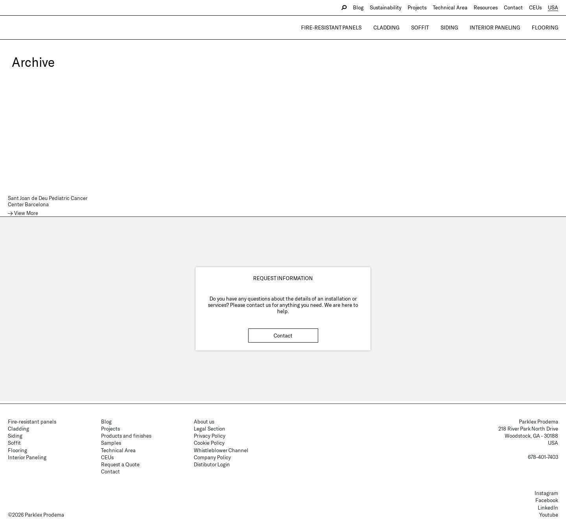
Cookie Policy (209, 443)
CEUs (535, 7)
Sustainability (385, 7)
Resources (486, 7)
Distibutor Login (212, 464)
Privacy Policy (209, 436)
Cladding (386, 27)
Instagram (546, 493)
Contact (513, 7)
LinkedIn (548, 507)
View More (26, 213)
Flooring (545, 27)
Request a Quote (120, 464)
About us (204, 421)
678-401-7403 (543, 457)
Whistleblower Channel (221, 450)
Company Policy (212, 457)
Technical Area (450, 7)
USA (553, 7)
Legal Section (209, 428)
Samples (111, 443)
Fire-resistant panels (331, 27)
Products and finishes (126, 436)
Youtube (548, 515)
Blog (358, 7)
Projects (417, 7)
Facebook (546, 500)
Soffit (420, 27)
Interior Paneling (495, 27)
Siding (449, 27)
